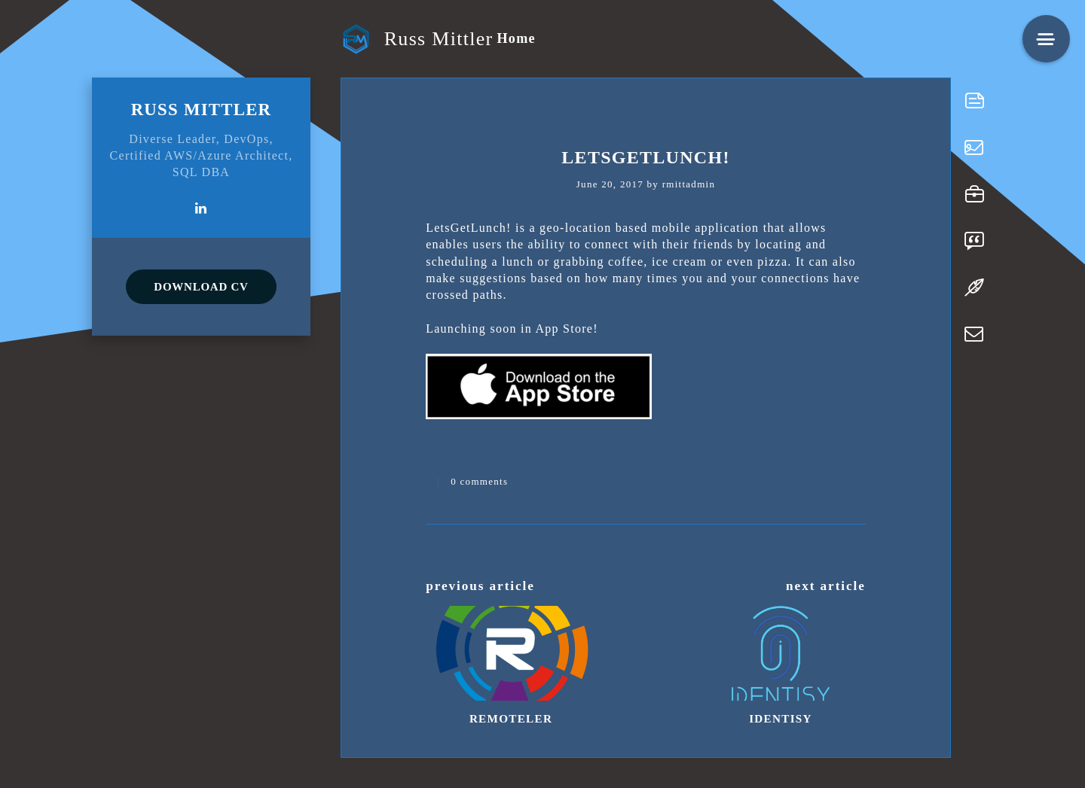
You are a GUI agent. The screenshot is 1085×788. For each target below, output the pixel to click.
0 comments (479, 481)
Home (516, 38)
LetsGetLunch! (645, 157)
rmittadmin (689, 184)
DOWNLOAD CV (201, 287)
